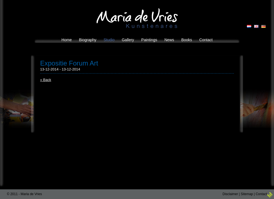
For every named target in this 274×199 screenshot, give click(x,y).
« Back (45, 80)
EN (256, 26)
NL (249, 26)
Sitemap (247, 194)
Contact (261, 194)
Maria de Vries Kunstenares (137, 18)
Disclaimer (230, 194)
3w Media (270, 195)
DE (263, 26)
